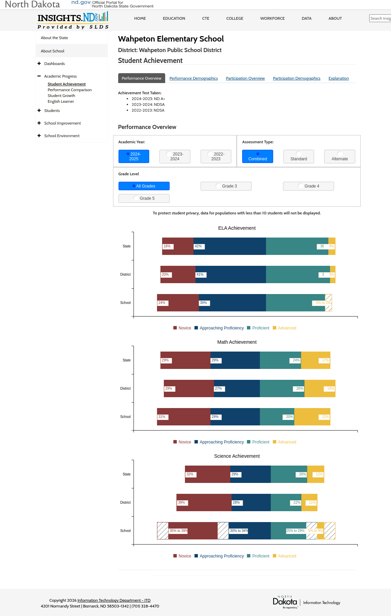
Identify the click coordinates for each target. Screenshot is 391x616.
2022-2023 (215, 156)
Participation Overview (245, 78)
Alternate (340, 156)
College (234, 18)
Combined (257, 156)
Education (174, 18)
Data (307, 18)
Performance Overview (141, 78)
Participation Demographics (296, 78)
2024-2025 (134, 156)
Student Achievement (67, 83)
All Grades (143, 186)
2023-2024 (174, 156)
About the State (54, 37)
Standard (299, 156)
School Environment (62, 135)
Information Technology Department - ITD (114, 600)
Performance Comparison (70, 89)
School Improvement (62, 123)
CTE (205, 18)
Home (140, 18)
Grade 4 (308, 186)
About (335, 18)
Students (52, 110)
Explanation (339, 78)
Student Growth (61, 95)
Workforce (272, 18)
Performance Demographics (194, 78)
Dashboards (54, 63)
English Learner (61, 101)
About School (52, 50)
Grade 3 (226, 186)
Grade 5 (144, 198)
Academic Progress (60, 76)
